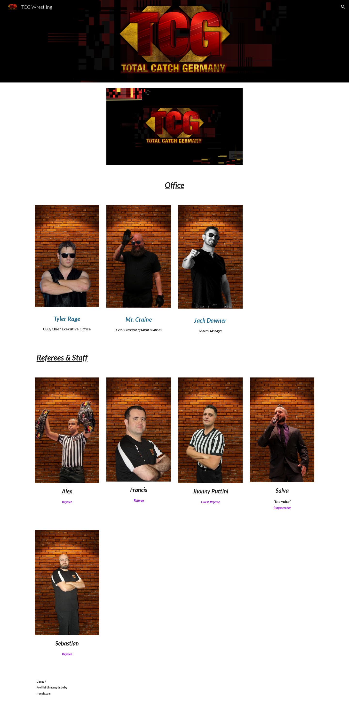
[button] (343, 7)
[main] (174, 185)
